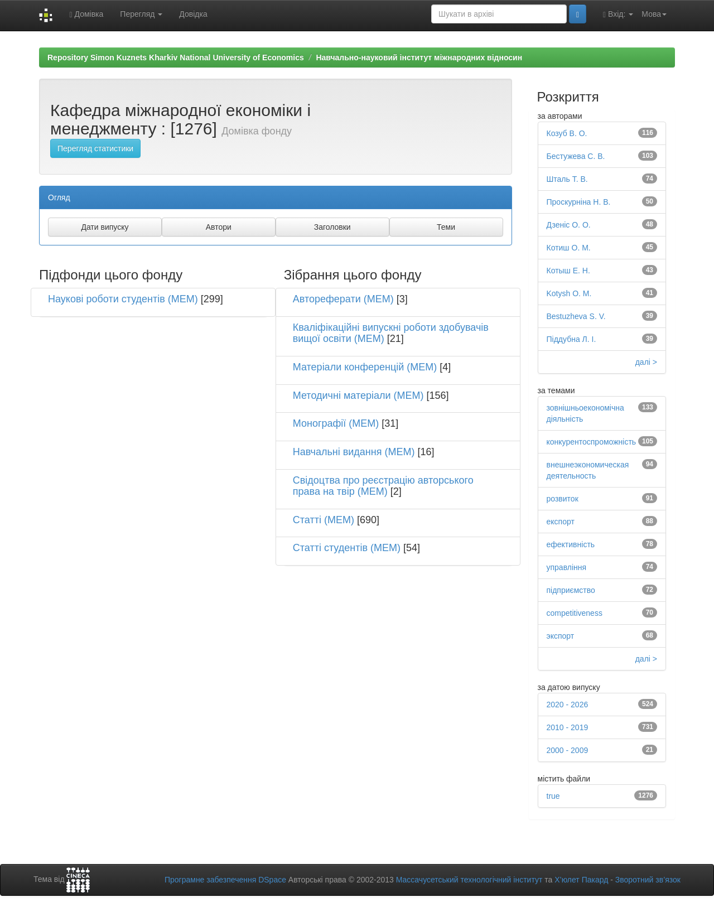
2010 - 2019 (567, 727)
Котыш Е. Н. (568, 270)
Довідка (193, 13)
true (553, 796)
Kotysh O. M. (569, 293)
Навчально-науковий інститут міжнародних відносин (419, 57)
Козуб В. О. (567, 133)
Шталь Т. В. (567, 179)
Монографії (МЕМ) (336, 423)
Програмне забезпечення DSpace (225, 879)
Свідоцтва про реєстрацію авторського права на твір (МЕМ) (383, 486)
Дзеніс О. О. (569, 224)
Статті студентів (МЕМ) (347, 547)
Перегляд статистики (95, 148)
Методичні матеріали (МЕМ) (358, 395)
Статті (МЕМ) (323, 519)
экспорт (561, 635)
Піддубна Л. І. (571, 339)
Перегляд (141, 13)
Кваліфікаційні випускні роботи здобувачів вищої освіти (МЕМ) (391, 333)
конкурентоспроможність (591, 441)
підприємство (571, 590)
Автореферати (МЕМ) (343, 299)
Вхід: (618, 14)
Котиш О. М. (569, 247)
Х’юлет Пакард (581, 879)
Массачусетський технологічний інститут (469, 879)
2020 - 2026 (567, 704)
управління (567, 567)
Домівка (86, 14)
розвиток (562, 498)
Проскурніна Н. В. (579, 201)
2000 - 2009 (567, 750)
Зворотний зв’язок (648, 879)
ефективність (571, 544)
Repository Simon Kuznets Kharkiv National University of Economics (175, 57)
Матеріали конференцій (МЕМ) (365, 367)
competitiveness (574, 613)
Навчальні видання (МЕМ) (354, 451)
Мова (654, 13)
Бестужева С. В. (576, 156)
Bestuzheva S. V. (576, 316)
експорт (561, 521)
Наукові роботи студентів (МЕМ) (123, 299)
